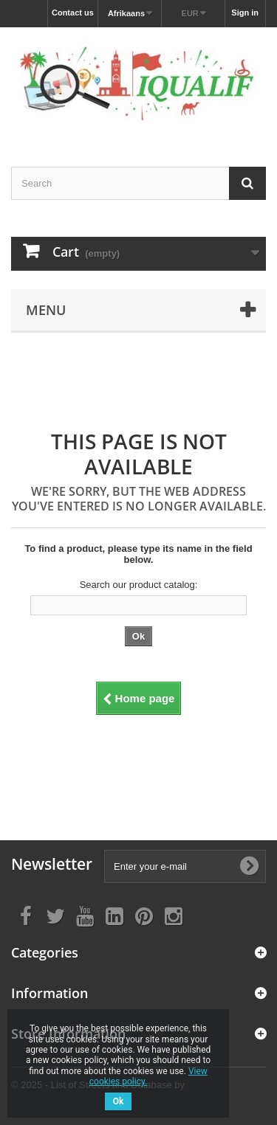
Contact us (73, 12)
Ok (118, 1101)
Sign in (245, 12)
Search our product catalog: (139, 584)
